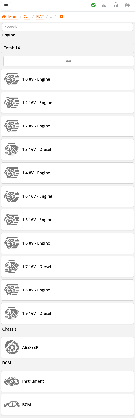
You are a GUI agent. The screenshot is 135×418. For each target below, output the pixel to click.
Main (10, 16)
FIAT (40, 16)
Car (27, 16)
